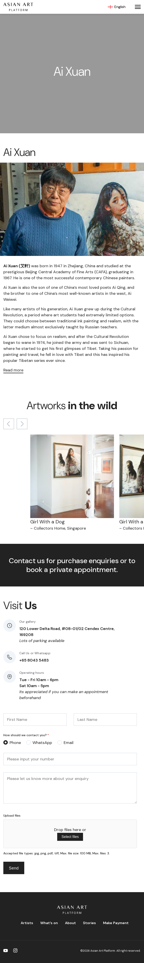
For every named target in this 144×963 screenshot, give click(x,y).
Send (14, 868)
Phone (15, 742)
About (70, 923)
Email (68, 742)
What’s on (49, 923)
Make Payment (116, 923)
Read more (13, 370)
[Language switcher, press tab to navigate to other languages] (118, 7)
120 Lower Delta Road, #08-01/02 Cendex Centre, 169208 (67, 631)
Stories (89, 923)
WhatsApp (42, 742)
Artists (27, 923)
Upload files (11, 815)
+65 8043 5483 (34, 660)
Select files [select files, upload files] (70, 837)
